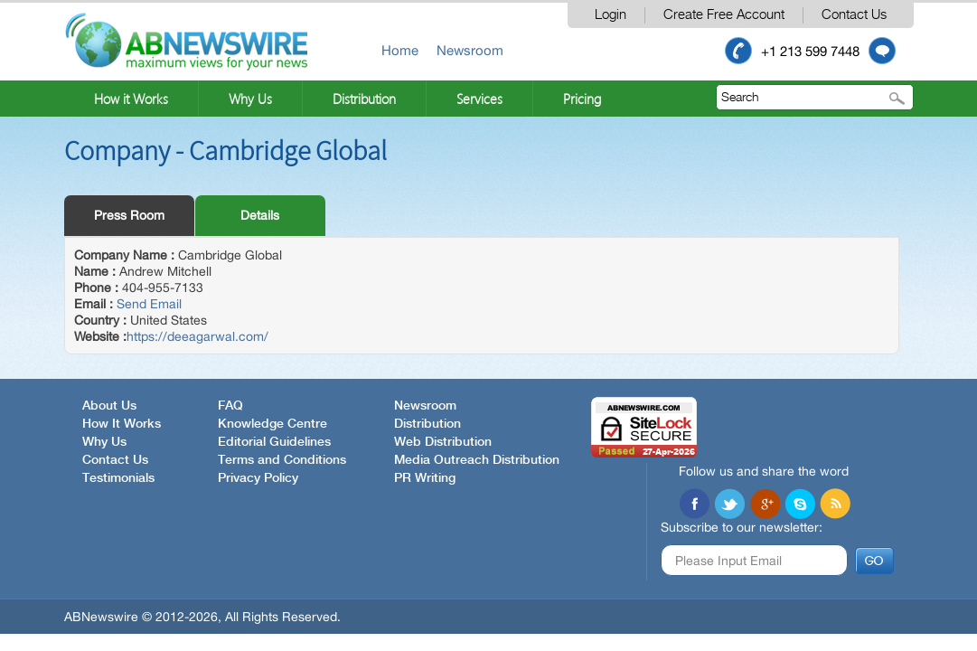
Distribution (364, 99)
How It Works (121, 424)
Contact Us (854, 15)
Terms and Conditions (282, 460)
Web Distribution (443, 442)
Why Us (250, 99)
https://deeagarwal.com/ (197, 336)
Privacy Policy (258, 478)
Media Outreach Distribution (476, 460)
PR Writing (425, 478)
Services (479, 99)
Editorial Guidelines (274, 442)
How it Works (131, 99)
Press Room (129, 215)
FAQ (230, 406)
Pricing (582, 99)
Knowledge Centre (272, 424)
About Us (109, 406)
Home (399, 50)
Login (610, 15)
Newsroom (470, 50)
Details (259, 215)
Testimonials (118, 478)
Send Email (149, 304)
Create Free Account (723, 15)
